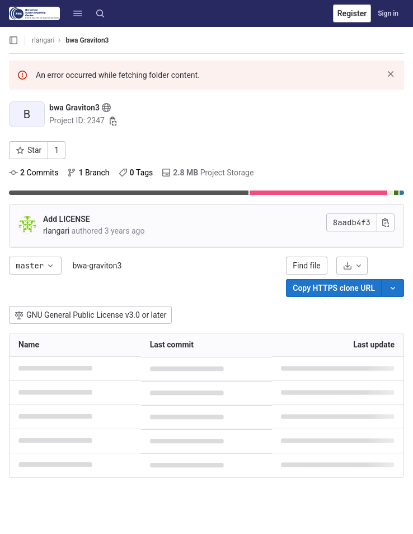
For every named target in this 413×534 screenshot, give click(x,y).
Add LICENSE (66, 219)
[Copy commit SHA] (386, 222)
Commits (33, 172)
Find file (306, 265)
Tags (136, 172)
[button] (78, 13)
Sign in (388, 13)
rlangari (43, 40)
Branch (88, 172)
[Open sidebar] (13, 40)
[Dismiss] (390, 74)
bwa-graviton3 (96, 265)
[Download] (352, 266)
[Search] (100, 13)
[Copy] (334, 288)
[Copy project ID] (113, 121)
